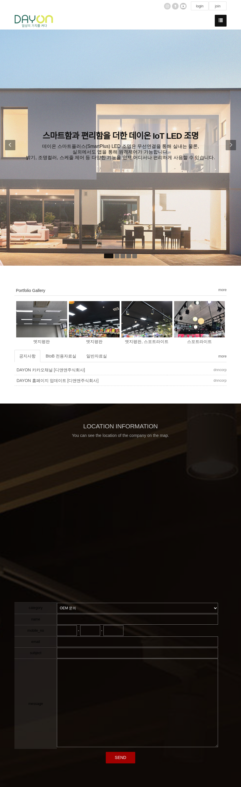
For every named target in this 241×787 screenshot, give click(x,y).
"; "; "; (137, 608)
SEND (120, 757)
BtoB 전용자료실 (61, 356)
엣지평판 (41, 341)
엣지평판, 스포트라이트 (147, 341)
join (217, 6)
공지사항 (27, 356)
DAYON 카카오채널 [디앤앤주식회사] (50, 370)
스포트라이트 (199, 341)
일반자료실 (96, 356)
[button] (8, 148)
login (200, 6)
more (222, 290)
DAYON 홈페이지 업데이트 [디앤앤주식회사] (57, 380)
